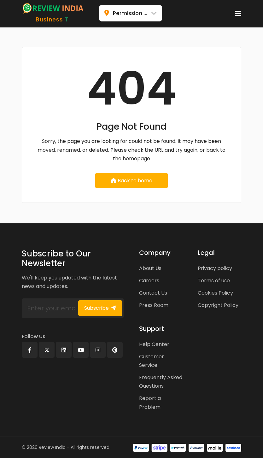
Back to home (131, 180)
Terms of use (214, 280)
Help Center (154, 344)
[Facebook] (30, 350)
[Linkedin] (64, 350)
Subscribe (100, 308)
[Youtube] (81, 350)
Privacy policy (215, 268)
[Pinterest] (115, 350)
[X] (47, 350)
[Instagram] (98, 350)
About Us (150, 268)
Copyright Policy (218, 305)
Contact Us (153, 293)
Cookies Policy (215, 293)
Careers (149, 280)
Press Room (153, 305)
